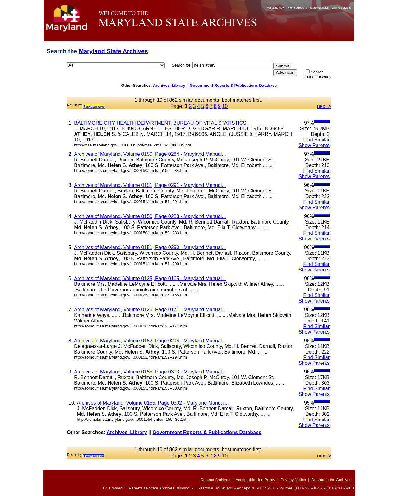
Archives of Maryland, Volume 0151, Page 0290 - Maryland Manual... (150, 247)
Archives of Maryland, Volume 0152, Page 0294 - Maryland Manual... (150, 340)
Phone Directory (297, 7)
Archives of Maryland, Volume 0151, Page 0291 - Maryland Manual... (150, 185)
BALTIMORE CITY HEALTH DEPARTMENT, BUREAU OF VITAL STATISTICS (160, 123)
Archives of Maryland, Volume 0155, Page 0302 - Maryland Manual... (153, 403)
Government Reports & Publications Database (233, 85)
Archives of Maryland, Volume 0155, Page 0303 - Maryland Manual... (150, 371)
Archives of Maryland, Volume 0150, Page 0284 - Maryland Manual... (150, 154)
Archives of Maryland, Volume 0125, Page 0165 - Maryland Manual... (150, 278)
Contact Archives (215, 479)
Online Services (341, 7)
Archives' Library (169, 85)
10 (225, 106)
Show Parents (314, 145)
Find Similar (316, 139)
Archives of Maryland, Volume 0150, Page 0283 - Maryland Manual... (150, 216)
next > (324, 106)
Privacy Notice (293, 479)
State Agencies (319, 7)
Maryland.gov (275, 7)
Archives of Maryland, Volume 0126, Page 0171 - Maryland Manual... (150, 309)
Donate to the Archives (332, 479)
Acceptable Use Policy (255, 479)
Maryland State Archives (113, 51)
